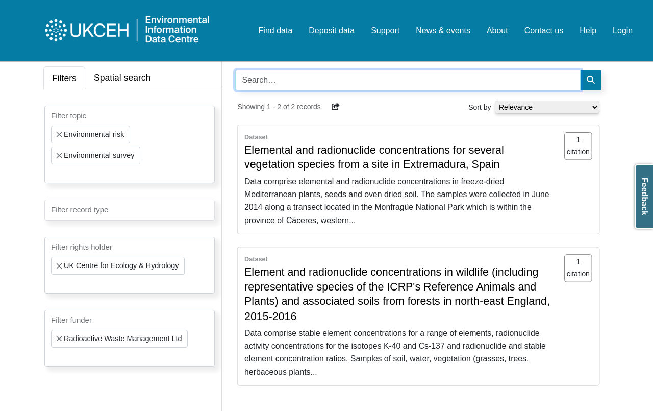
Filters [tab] (64, 78)
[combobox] (129, 144)
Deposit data (332, 30)
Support (385, 30)
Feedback (644, 196)
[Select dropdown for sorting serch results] (547, 107)
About (497, 30)
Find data (276, 30)
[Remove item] (59, 134)
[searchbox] (54, 173)
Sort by (479, 107)
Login (623, 30)
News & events (443, 30)
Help (588, 30)
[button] (335, 106)
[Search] (590, 80)
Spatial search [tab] (122, 77)
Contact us (543, 30)
